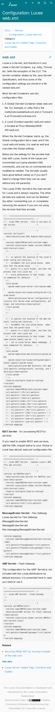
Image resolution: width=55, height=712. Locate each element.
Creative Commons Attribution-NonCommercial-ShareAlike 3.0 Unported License (28, 704)
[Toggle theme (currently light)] (45, 2)
